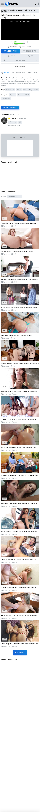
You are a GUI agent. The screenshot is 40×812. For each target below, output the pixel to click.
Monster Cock (10, 90)
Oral (24, 90)
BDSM (36, 90)
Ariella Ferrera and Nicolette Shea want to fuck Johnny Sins (20, 307)
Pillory (30, 90)
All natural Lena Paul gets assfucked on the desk (17, 251)
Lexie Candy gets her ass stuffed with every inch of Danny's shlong (20, 644)
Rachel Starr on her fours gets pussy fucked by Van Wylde (20, 223)
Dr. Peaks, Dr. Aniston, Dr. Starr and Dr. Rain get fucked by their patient (20, 419)
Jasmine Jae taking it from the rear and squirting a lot (19, 559)
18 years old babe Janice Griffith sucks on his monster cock (20, 391)
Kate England (33, 72)
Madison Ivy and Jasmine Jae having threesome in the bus (20, 531)
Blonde (19, 90)
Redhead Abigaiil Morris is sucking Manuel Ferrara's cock (20, 363)
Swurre (14, 118)
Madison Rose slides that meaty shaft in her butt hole (18, 447)
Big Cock (13, 95)
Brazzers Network (19, 72)
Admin (6, 72)
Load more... (20, 652)
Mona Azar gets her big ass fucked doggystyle (16, 335)
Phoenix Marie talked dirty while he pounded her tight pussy (20, 587)
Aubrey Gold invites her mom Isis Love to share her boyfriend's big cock (20, 475)
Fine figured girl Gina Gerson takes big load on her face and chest (20, 615)
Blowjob (20, 95)
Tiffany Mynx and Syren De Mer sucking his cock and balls (20, 503)
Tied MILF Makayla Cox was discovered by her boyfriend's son (20, 279)
